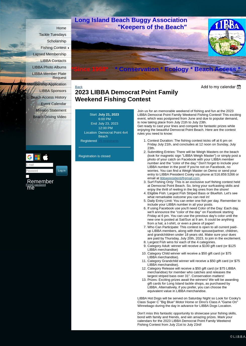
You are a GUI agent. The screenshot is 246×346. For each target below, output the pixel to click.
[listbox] (221, 87)
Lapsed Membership (49, 54)
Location (90, 132)
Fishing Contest (53, 48)
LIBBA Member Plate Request (49, 76)
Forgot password (36, 184)
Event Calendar (53, 104)
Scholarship (56, 41)
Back (79, 87)
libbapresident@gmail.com (180, 178)
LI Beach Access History (46, 97)
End (94, 123)
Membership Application (46, 84)
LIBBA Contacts (53, 61)
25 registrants (108, 141)
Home (61, 28)
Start (93, 114)
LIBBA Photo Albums (49, 67)
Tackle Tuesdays (52, 35)
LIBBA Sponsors (52, 91)
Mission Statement (51, 110)
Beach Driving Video (49, 117)
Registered (89, 141)
